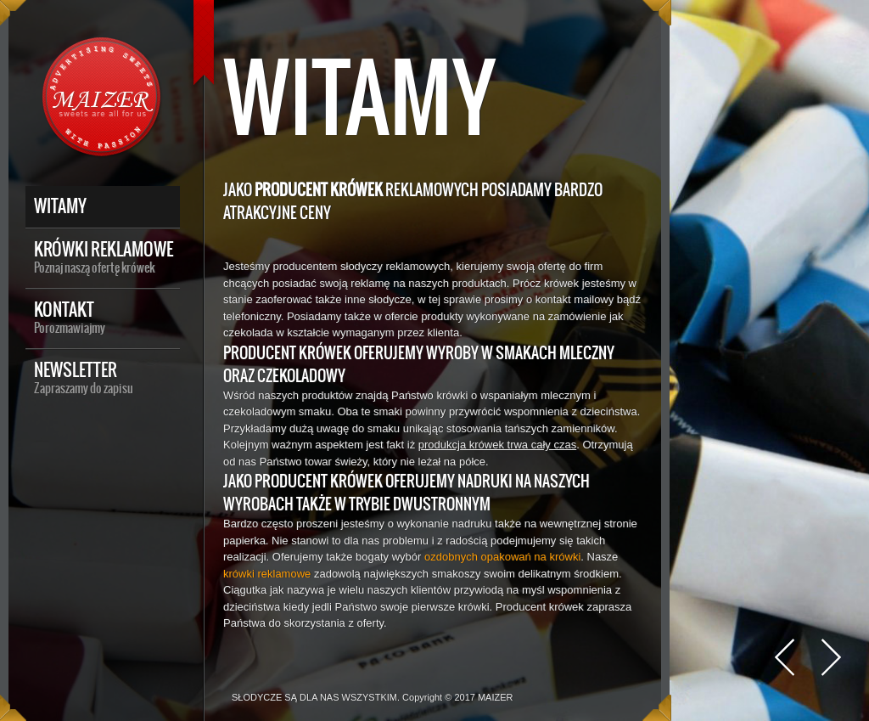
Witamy (60, 206)
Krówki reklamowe (107, 255)
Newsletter (107, 376)
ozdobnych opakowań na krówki (502, 556)
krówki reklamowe (267, 573)
